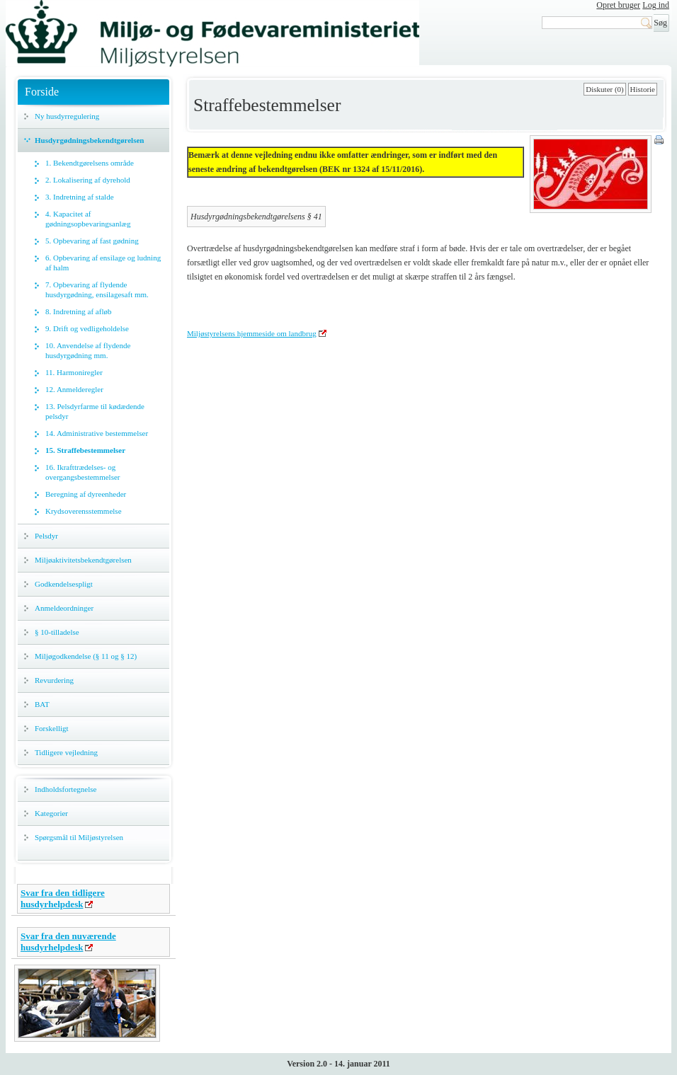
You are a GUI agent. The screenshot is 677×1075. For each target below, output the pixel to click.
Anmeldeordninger (64, 608)
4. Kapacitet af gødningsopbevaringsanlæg (87, 218)
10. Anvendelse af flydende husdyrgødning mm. (87, 350)
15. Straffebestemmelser (85, 450)
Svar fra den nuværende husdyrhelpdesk (68, 942)
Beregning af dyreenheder (85, 494)
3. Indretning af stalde (79, 196)
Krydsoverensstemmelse (83, 511)
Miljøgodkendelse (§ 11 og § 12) (86, 656)
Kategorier (51, 813)
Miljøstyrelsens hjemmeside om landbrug (252, 333)
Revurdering (54, 680)
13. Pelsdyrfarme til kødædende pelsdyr (94, 411)
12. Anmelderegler (74, 389)
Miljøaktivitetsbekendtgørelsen (83, 560)
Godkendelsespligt (64, 584)
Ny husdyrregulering (67, 116)
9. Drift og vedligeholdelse (87, 328)
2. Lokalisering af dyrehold (87, 180)
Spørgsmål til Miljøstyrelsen (79, 837)
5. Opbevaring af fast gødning (92, 240)
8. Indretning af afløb (78, 311)
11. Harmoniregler (74, 372)
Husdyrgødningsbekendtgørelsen (89, 140)
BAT (42, 704)
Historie (642, 89)
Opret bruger (618, 5)
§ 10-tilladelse (57, 632)
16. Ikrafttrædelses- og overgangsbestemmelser (82, 472)
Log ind (655, 5)
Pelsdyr (46, 535)
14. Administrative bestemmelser (96, 433)
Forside (42, 92)
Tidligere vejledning (66, 752)
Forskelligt (52, 728)
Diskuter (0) (604, 89)
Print (660, 140)
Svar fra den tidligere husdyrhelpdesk (63, 898)
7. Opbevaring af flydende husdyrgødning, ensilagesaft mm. (97, 289)
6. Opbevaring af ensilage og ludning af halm (103, 262)
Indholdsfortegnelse (65, 789)
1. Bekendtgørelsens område (89, 163)
